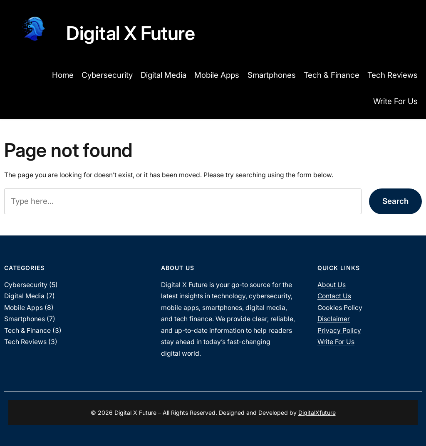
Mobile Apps (23, 308)
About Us (331, 285)
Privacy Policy (339, 330)
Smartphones (24, 319)
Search (395, 201)
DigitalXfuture (317, 412)
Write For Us (335, 342)
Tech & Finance (27, 330)
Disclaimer (333, 319)
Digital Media (24, 296)
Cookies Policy (339, 308)
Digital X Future (130, 33)
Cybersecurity (25, 285)
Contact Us (334, 296)
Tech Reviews (25, 342)
